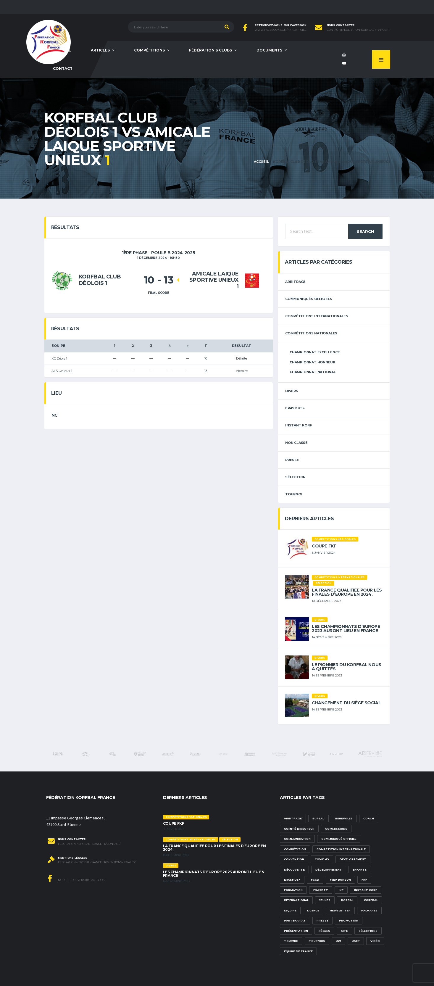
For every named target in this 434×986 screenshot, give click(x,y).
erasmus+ (294, 408)
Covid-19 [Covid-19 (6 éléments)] (322, 859)
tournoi (293, 494)
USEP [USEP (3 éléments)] (356, 940)
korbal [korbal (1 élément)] (347, 900)
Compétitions (149, 50)
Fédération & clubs (210, 50)
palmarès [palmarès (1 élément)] (369, 910)
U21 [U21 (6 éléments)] (338, 940)
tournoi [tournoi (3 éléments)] (291, 940)
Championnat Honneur (312, 362)
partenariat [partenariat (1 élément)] (295, 920)
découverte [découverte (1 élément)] (294, 869)
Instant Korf (298, 425)
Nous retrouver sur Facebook (76, 878)
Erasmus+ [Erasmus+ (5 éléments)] (292, 879)
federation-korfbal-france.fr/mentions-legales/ (96, 862)
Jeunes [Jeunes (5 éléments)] (324, 900)
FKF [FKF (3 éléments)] (364, 879)
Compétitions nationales (311, 333)
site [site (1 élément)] (344, 930)
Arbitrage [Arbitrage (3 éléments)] (293, 818)
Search (365, 231)
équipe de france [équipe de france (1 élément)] (298, 951)
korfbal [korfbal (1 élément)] (371, 900)
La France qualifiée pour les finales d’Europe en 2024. (347, 592)
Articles (100, 50)
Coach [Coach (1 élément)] (368, 818)
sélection (295, 477)
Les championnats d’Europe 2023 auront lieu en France (346, 628)
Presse (292, 460)
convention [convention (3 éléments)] (294, 859)
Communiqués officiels (308, 299)
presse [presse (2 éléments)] (322, 920)
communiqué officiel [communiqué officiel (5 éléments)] (338, 838)
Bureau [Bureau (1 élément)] (318, 818)
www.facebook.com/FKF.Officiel (280, 29)
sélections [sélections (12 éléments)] (368, 930)
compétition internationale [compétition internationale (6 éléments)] (341, 849)
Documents (269, 50)
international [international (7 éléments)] (296, 900)
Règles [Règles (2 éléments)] (324, 930)
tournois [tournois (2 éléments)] (317, 940)
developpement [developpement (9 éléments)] (353, 859)
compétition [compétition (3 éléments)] (295, 849)
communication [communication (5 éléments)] (297, 838)
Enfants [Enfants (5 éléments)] (360, 869)
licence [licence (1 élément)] (313, 910)
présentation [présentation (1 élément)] (296, 930)
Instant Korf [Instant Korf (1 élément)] (365, 890)
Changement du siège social (346, 702)
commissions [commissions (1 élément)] (336, 828)
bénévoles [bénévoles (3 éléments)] (344, 818)
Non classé (296, 443)
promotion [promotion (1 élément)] (348, 920)
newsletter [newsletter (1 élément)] (340, 910)
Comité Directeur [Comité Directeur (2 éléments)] (299, 828)
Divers (291, 391)
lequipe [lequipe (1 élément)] (290, 910)
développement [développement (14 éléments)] (328, 869)
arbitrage (295, 282)
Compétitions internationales (316, 316)
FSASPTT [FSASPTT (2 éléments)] (320, 890)
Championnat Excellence (315, 352)
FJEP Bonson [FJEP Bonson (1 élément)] (340, 879)
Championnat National (313, 372)
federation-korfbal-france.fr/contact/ (89, 843)
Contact (62, 68)
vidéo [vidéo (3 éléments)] (375, 940)
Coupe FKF (324, 546)
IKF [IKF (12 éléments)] (341, 890)
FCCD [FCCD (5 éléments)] (315, 879)
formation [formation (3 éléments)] (293, 890)
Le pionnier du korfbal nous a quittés (346, 666)
